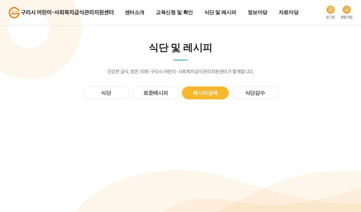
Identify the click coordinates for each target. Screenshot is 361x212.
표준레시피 (155, 93)
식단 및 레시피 (220, 12)
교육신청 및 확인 (174, 12)
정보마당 (257, 12)
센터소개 (134, 12)
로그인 (330, 13)
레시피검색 (205, 93)
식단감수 (255, 93)
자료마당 (288, 12)
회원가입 (347, 13)
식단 (106, 93)
